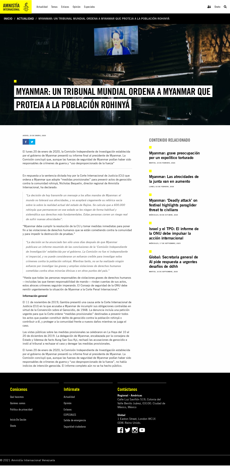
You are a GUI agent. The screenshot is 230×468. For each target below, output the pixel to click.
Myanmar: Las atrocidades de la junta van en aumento (174, 179)
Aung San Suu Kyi (66, 339)
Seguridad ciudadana (75, 426)
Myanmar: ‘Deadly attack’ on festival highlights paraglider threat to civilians (173, 205)
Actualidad (25, 18)
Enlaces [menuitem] (65, 6)
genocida (54, 365)
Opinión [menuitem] (76, 6)
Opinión (67, 403)
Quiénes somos (17, 403)
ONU (117, 285)
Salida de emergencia (75, 420)
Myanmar (39, 179)
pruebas (68, 234)
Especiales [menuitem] (89, 6)
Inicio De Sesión (18, 419)
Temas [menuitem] (54, 6)
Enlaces (68, 409)
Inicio (8, 18)
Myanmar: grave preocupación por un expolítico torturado (174, 155)
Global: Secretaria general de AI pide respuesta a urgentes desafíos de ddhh (173, 262)
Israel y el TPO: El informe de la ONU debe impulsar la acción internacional (174, 233)
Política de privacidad (21, 409)
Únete (217, 6)
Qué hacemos (17, 396)
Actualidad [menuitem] (42, 6)
